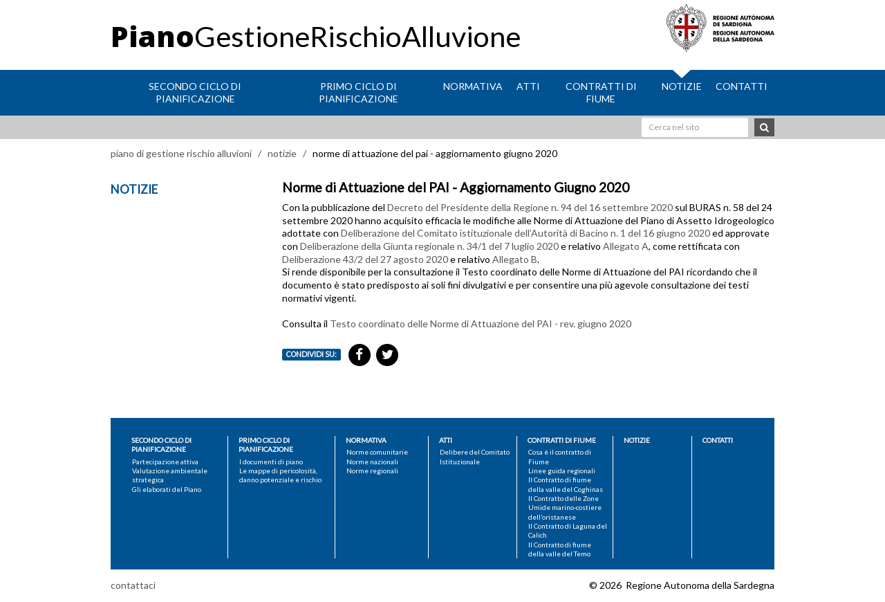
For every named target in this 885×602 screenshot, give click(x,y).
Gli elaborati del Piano (166, 489)
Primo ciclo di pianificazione (358, 92)
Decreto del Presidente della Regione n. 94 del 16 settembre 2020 (530, 207)
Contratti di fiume (601, 92)
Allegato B (514, 259)
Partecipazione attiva (165, 461)
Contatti (741, 86)
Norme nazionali (372, 461)
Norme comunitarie (377, 452)
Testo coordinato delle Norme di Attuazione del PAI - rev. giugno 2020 (480, 323)
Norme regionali (372, 470)
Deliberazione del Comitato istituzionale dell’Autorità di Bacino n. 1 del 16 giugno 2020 (525, 233)
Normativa (473, 86)
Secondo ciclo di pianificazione (195, 92)
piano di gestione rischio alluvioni (181, 153)
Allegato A (626, 246)
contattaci (133, 585)
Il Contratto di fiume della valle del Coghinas (565, 484)
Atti (528, 86)
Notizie (682, 86)
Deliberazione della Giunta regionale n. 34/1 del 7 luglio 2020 (429, 246)
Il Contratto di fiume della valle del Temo (559, 549)
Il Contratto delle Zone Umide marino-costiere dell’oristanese (565, 507)
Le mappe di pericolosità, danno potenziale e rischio (280, 475)
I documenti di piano (271, 461)
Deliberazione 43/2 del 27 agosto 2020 (365, 259)
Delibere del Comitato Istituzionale (475, 456)
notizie (282, 153)
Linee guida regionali (561, 470)
